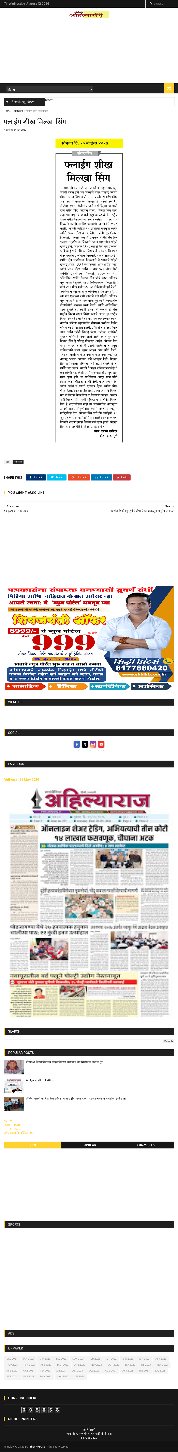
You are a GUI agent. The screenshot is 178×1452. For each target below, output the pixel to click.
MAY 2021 (45, 1377)
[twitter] (85, 745)
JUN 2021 (11, 1377)
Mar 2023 (45, 1359)
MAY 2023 (78, 1359)
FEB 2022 (61, 1359)
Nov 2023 (96, 1365)
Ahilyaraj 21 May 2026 (21, 780)
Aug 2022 (11, 1371)
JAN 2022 (28, 1359)
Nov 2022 (62, 1377)
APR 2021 (127, 1371)
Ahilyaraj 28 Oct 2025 (39, 1080)
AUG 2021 (111, 1371)
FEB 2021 (144, 1371)
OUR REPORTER (14, 1125)
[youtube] (101, 745)
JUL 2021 (160, 1371)
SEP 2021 (79, 1377)
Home (7, 111)
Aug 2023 (46, 1365)
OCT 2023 (113, 1365)
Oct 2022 (94, 1371)
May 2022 (162, 1365)
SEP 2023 (130, 1365)
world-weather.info (89, 711)
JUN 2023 (144, 1359)
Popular (89, 1145)
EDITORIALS (12, 1129)
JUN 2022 (111, 1359)
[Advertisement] (89, 52)
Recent (32, 1145)
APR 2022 (79, 1365)
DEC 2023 (77, 1371)
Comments (146, 1145)
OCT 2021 (28, 1371)
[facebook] (77, 745)
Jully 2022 (29, 1365)
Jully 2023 (127, 1359)
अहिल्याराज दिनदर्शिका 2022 (19, 1133)
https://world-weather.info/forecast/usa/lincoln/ (89, 715)
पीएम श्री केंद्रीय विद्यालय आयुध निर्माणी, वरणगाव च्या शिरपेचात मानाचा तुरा (64, 1062)
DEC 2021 (11, 1359)
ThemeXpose (37, 1447)
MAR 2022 (63, 1365)
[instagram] (93, 745)
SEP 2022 (45, 1371)
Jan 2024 (61, 1371)
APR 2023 (160, 1359)
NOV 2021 (12, 1365)
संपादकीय (18, 111)
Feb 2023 (95, 1359)
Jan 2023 (146, 1365)
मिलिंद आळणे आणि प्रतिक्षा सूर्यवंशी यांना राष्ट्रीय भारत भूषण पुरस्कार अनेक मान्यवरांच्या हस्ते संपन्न (76, 1099)
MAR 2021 (28, 1377)
